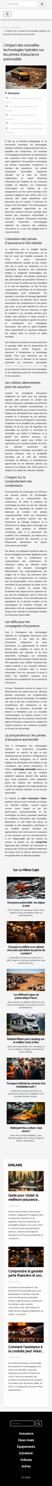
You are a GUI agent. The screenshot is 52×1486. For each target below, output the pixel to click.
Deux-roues (26, 1440)
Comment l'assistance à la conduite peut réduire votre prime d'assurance (25, 1351)
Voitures (26, 1460)
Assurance (16, 27)
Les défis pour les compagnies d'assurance (27, 123)
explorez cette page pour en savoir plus (24, 365)
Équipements (26, 1447)
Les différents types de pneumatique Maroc (26, 996)
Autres (26, 1466)
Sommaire (13, 93)
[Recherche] (22, 4)
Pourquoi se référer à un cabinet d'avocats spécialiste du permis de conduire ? (26, 950)
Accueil (5, 27)
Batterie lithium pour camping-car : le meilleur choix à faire (26, 1041)
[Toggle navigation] (7, 14)
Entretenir (26, 1453)
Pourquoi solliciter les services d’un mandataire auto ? (26, 1085)
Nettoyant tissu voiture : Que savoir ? (26, 1129)
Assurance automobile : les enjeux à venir (26, 904)
